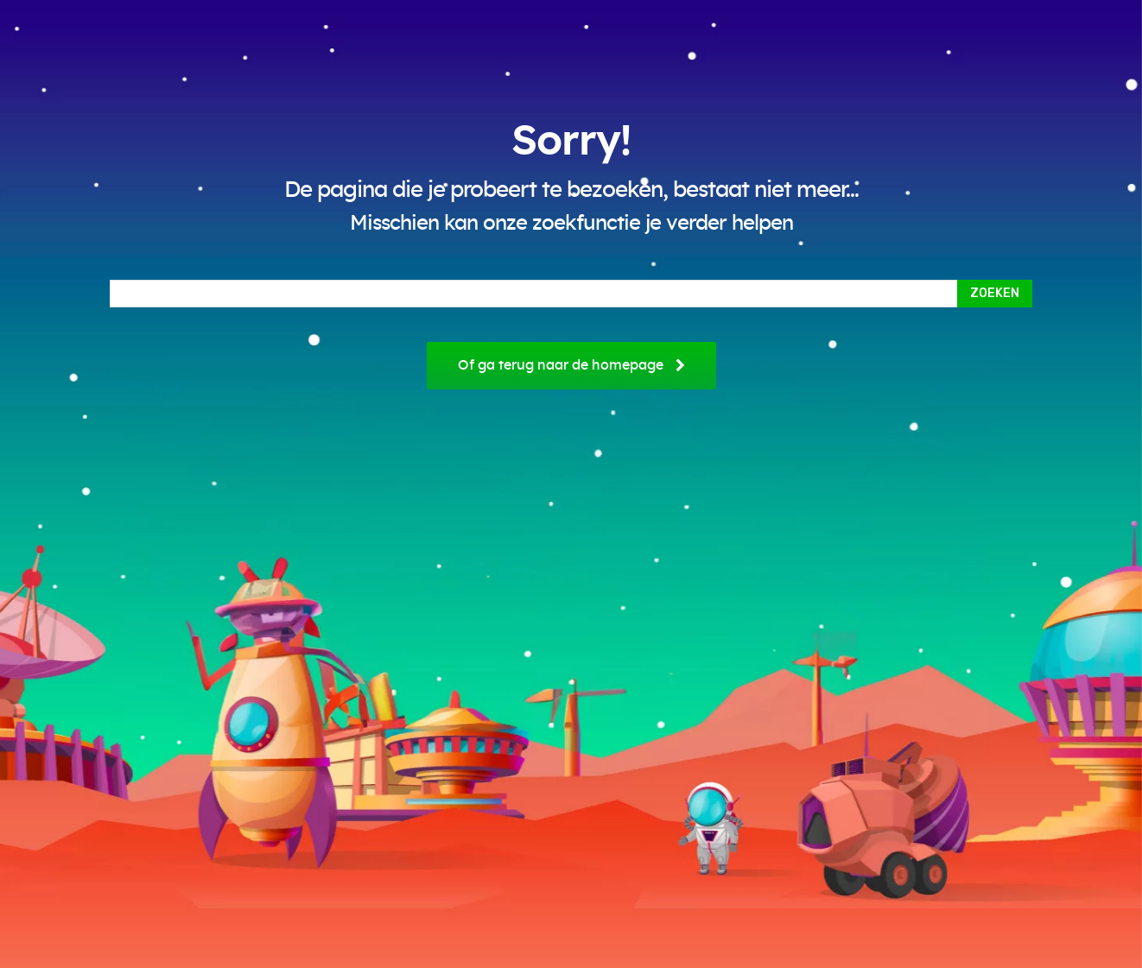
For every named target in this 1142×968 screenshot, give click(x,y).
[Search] (994, 293)
